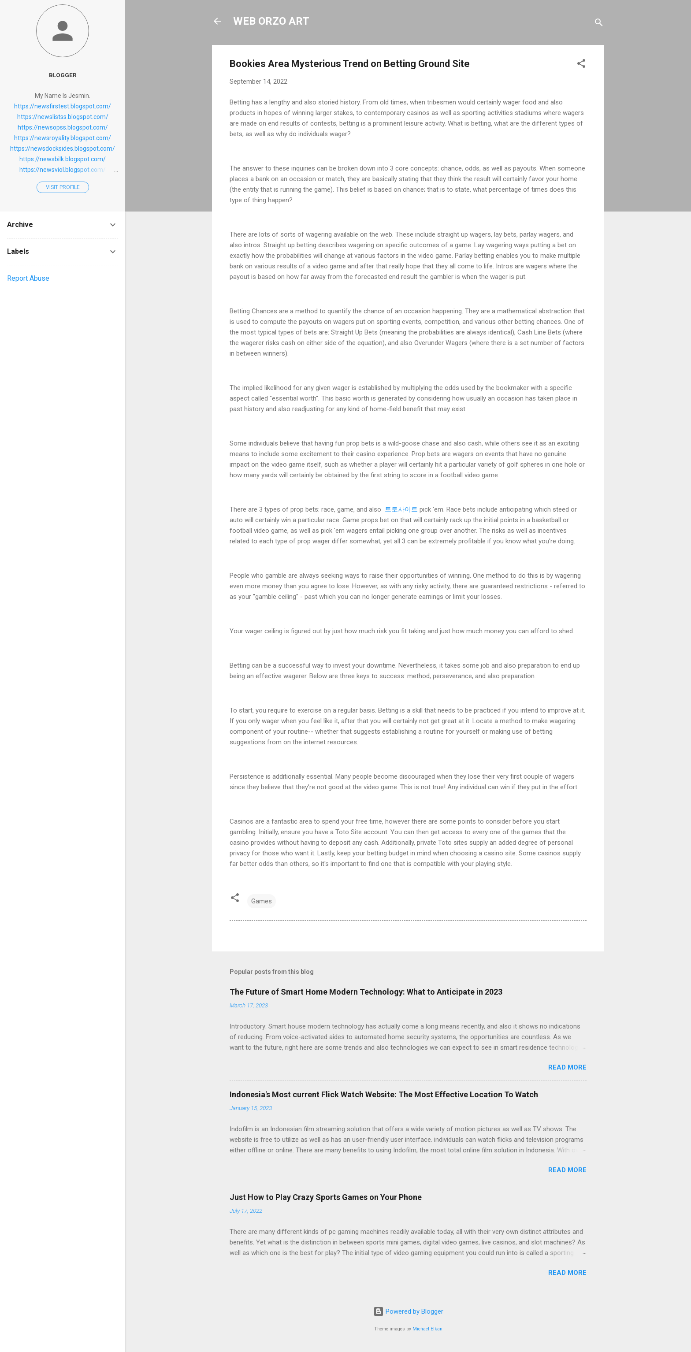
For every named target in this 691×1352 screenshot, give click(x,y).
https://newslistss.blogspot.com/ (62, 116)
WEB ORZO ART (271, 21)
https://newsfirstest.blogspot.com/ (62, 106)
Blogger (63, 74)
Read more (567, 1067)
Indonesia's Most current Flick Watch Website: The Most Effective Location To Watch (384, 1094)
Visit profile (63, 187)
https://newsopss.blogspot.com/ (63, 127)
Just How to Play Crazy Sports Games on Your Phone (326, 1197)
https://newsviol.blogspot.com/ (62, 169)
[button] (581, 65)
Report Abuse (28, 278)
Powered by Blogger (408, 1311)
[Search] (599, 24)
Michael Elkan (427, 1329)
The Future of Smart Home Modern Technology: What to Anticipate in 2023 (366, 991)
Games (261, 901)
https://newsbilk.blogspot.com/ (62, 159)
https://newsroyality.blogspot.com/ (62, 137)
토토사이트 (400, 509)
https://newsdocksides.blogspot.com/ (62, 148)
